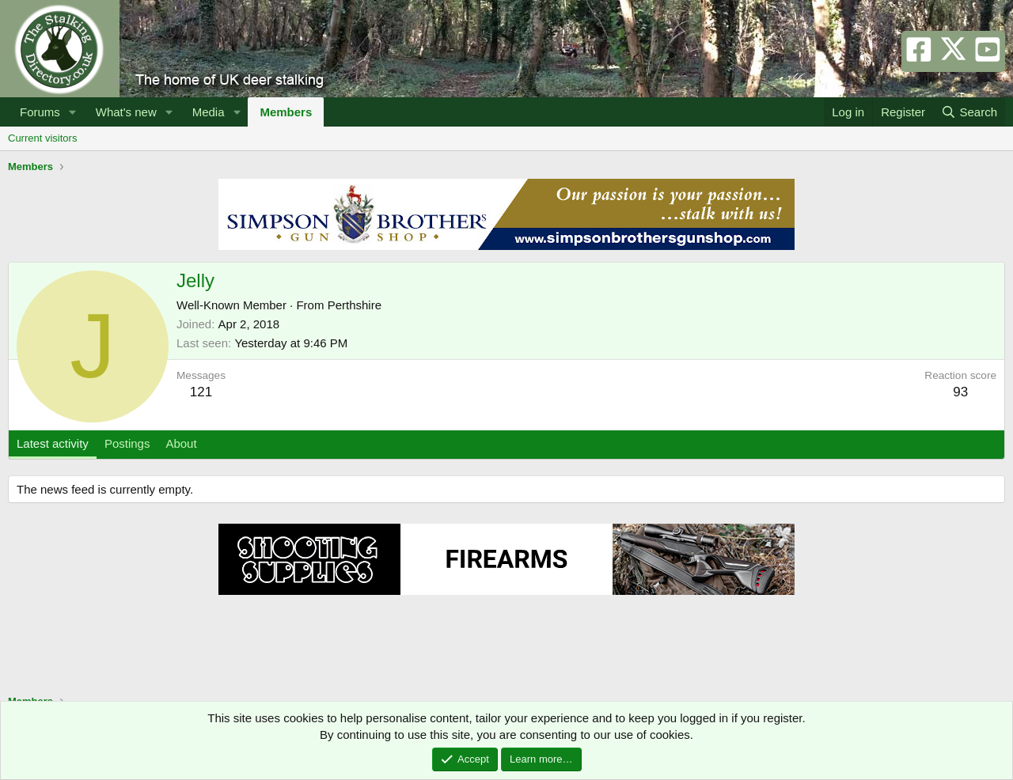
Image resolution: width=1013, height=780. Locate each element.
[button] (73, 112)
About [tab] (180, 443)
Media (208, 112)
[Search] (969, 112)
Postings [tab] (127, 443)
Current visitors (42, 138)
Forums (40, 112)
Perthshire (354, 305)
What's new (126, 112)
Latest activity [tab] (53, 443)
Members (286, 112)
